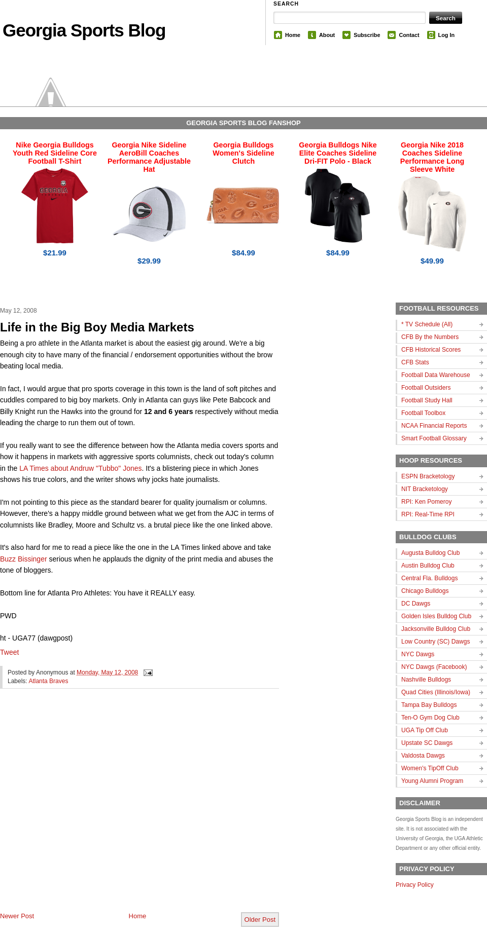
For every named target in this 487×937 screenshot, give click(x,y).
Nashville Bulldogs (426, 679)
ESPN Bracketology (428, 476)
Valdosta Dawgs (423, 755)
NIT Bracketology (424, 489)
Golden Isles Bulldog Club (436, 616)
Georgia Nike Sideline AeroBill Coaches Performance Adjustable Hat (149, 157)
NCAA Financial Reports (434, 425)
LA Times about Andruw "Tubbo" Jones (80, 468)
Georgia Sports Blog (84, 30)
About (327, 35)
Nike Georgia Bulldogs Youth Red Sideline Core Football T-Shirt (55, 153)
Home (292, 35)
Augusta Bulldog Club (430, 552)
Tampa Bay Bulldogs (429, 704)
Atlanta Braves (48, 681)
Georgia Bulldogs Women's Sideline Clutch (243, 153)
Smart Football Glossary (434, 438)
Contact (409, 35)
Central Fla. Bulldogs (429, 578)
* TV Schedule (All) (427, 324)
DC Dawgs (415, 603)
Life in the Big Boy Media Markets (97, 327)
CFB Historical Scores (431, 349)
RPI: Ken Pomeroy (426, 501)
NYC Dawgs (417, 654)
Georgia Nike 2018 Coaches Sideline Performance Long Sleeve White (432, 157)
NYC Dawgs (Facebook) (434, 666)
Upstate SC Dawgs (427, 742)
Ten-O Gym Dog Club (430, 717)
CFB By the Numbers (430, 337)
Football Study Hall (427, 400)
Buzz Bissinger (23, 559)
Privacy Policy (415, 884)
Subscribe (367, 35)
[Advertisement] (95, 808)
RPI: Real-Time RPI (428, 514)
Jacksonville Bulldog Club (435, 628)
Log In (446, 35)
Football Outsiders (425, 387)
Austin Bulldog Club (428, 565)
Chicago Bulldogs (424, 590)
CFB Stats (415, 362)
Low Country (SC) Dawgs (435, 641)
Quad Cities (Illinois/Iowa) (435, 692)
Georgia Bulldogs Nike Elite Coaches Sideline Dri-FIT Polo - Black (337, 153)
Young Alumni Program (432, 780)
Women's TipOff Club (430, 768)
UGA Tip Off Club (424, 730)
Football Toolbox (423, 413)
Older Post (260, 919)
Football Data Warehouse (435, 375)
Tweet (9, 652)
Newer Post (17, 916)
